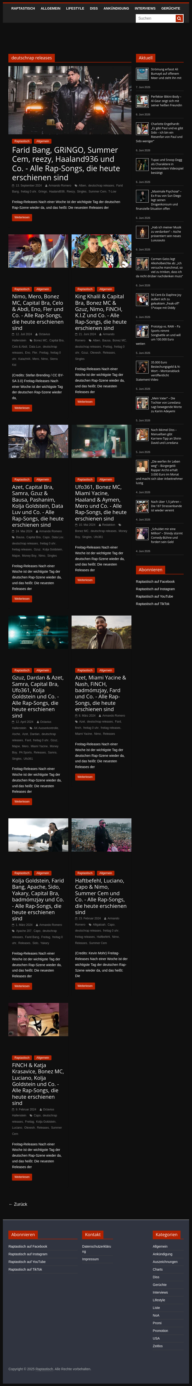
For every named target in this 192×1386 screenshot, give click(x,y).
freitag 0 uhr (28, 191)
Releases (109, 352)
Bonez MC (40, 340)
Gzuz (84, 352)
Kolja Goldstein (52, 549)
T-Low (112, 191)
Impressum (90, 1259)
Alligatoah (99, 924)
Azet (25, 734)
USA (156, 1338)
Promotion (160, 1331)
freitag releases (22, 549)
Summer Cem (97, 191)
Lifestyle (75, 8)
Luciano (17, 1127)
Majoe (16, 555)
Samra (52, 752)
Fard (28, 740)
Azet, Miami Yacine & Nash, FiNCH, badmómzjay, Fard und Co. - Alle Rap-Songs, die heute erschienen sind (100, 693)
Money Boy (29, 555)
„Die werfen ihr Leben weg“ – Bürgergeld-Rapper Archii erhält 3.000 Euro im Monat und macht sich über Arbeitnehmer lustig (159, 472)
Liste (156, 1308)
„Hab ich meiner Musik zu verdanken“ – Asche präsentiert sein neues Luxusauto (166, 233)
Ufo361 (98, 537)
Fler (34, 352)
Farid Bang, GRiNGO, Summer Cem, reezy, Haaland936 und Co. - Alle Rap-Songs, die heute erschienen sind (66, 163)
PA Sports (25, 752)
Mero (36, 359)
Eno (27, 352)
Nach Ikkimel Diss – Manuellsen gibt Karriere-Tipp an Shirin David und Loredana (166, 436)
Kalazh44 (24, 359)
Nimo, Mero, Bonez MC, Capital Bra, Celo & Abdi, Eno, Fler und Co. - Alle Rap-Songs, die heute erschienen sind (37, 312)
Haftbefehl (103, 937)
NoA (156, 1315)
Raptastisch (23, 8)
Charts (158, 1269)
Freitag (43, 352)
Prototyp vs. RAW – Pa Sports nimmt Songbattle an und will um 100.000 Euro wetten (158, 335)
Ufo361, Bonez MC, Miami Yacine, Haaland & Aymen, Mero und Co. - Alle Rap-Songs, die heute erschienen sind (101, 502)
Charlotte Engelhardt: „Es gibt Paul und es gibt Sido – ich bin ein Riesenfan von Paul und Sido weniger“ (159, 132)
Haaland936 (57, 191)
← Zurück (17, 1204)
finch (78, 728)
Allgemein (50, 8)
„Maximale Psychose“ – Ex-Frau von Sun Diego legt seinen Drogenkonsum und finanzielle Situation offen (158, 200)
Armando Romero (60, 185)
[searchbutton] (179, 18)
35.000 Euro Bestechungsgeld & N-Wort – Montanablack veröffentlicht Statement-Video (158, 371)
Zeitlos (158, 1346)
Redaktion (108, 524)
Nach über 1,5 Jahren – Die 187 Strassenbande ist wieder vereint (166, 506)
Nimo (44, 359)
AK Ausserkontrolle (46, 728)
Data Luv (35, 346)
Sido (35, 943)
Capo (46, 537)
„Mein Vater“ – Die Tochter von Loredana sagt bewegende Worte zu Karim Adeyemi (166, 404)
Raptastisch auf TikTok (152, 604)
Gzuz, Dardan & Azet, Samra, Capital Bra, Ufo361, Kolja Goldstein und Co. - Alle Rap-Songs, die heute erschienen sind (37, 696)
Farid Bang (32, 937)
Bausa (106, 340)
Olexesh (95, 352)
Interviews (145, 8)
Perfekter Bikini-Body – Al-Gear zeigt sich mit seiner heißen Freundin (166, 101)
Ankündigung (116, 8)
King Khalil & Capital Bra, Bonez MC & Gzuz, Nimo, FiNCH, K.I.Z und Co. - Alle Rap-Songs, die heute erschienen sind (101, 312)
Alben (82, 185)
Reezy (71, 191)
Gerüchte (170, 8)
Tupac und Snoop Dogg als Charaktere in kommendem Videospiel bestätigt (167, 166)
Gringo (42, 191)
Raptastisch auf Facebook (155, 581)
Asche (16, 734)
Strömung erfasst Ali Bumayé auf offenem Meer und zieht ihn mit (166, 73)
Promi (157, 1323)
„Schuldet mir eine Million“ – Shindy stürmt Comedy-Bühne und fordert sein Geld (167, 535)
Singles (81, 191)
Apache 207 (23, 931)
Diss (94, 8)
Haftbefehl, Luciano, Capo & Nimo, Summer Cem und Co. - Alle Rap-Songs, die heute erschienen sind (101, 896)
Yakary (44, 943)
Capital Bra (56, 340)
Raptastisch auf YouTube (154, 596)
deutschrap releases (101, 185)
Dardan (35, 734)
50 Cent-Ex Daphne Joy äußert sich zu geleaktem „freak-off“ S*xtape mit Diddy (166, 301)
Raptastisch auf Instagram (155, 589)
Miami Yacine (39, 746)
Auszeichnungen (165, 1262)
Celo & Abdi (19, 346)
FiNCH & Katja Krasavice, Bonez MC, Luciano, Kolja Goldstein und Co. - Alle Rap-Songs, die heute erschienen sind (38, 1083)
